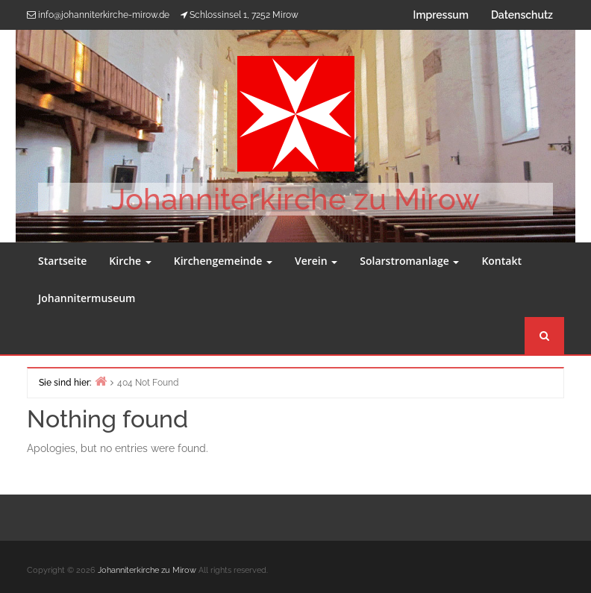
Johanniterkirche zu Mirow (295, 198)
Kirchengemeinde (223, 261)
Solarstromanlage (409, 261)
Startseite (62, 261)
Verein (316, 261)
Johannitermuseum (86, 298)
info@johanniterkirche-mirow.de (103, 15)
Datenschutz (522, 15)
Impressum (441, 15)
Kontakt (501, 261)
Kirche (130, 261)
